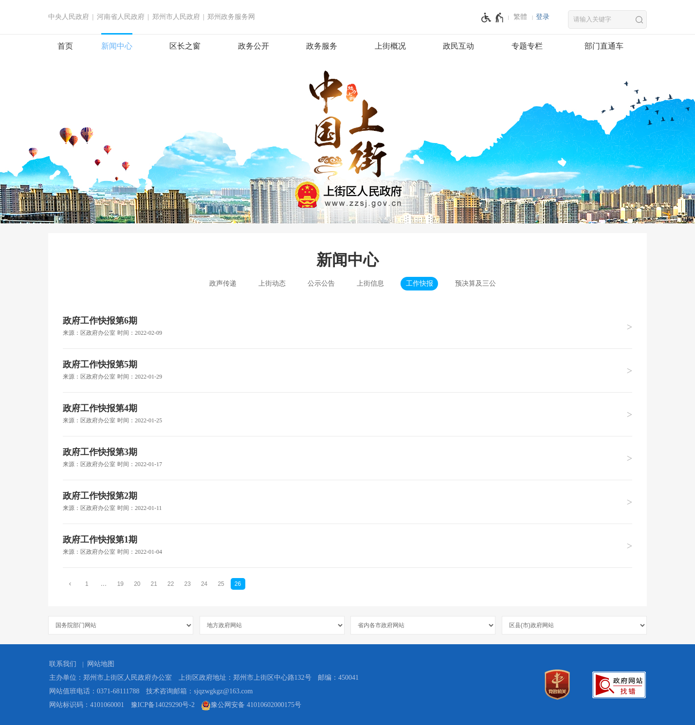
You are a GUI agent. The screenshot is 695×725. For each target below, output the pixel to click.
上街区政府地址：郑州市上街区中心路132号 (245, 677)
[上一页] (70, 584)
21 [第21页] (154, 583)
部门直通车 (604, 46)
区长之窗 (185, 46)
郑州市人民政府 (176, 16)
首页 (65, 46)
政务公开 (253, 46)
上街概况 (390, 46)
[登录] (542, 17)
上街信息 (370, 283)
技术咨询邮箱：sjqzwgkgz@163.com (199, 691)
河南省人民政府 (121, 16)
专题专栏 (527, 46)
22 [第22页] (170, 583)
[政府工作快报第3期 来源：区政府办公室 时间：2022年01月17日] (347, 458)
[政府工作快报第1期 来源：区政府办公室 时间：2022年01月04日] (347, 545)
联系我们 (62, 664)
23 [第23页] (187, 583)
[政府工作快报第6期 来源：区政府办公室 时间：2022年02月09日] (347, 326)
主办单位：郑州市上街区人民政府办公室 (110, 677)
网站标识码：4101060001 (86, 704)
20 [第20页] (137, 583)
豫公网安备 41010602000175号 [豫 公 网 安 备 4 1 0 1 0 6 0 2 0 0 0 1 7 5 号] (251, 705)
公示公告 (321, 283)
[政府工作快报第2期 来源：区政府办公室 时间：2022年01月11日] (347, 502)
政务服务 (321, 46)
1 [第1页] (87, 583)
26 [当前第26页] (238, 583)
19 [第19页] (120, 583)
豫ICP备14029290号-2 (163, 704)
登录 (542, 16)
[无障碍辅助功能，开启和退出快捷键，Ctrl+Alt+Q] (492, 17)
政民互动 (458, 46)
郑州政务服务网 (231, 16)
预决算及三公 (475, 283)
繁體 (520, 16)
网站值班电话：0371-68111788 (94, 691)
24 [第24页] (204, 583)
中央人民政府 (68, 16)
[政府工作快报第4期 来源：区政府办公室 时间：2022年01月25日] (347, 414)
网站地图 (100, 664)
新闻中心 (116, 46)
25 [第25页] (221, 583)
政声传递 (223, 283)
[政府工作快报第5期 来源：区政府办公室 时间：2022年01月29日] (347, 370)
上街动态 (272, 283)
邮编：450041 (338, 677)
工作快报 (419, 283)
